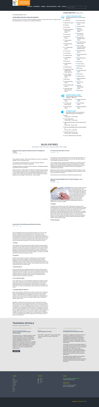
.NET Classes (67, 20)
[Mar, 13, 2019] (15, 225)
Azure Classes (67, 34)
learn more (16, 351)
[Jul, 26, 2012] (52, 152)
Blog (13, 386)
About (59, 6)
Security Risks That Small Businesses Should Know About (27, 224)
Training (43, 6)
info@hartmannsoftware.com (72, 378)
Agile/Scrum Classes (68, 22)
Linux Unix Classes (81, 20)
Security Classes (80, 63)
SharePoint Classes (81, 65)
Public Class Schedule (52, 6)
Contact (64, 6)
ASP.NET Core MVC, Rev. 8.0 (70, 132)
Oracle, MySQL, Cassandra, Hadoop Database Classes (81, 47)
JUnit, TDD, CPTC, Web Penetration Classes (68, 90)
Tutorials (14, 385)
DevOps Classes (68, 67)
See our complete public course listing (72, 135)
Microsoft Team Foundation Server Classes (81, 39)
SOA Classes (80, 68)
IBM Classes (67, 79)
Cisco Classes (67, 50)
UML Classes (80, 73)
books (18, 14)
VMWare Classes (81, 76)
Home (14, 14)
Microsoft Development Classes (80, 30)
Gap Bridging (36, 6)
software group (78, 401)
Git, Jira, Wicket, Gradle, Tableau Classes (68, 76)
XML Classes (80, 90)
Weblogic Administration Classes (80, 87)
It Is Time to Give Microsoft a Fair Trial (59, 150)
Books (14, 391)
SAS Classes (79, 61)
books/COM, (23, 14)
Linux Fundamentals (68, 118)
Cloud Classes (67, 53)
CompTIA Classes (68, 55)
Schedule (14, 382)
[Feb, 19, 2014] (52, 182)
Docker (66, 115)
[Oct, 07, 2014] (15, 153)
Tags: (20, 153)
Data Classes (67, 61)
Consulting (29, 6)
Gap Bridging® (15, 381)
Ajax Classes (67, 27)
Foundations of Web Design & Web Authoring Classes (68, 71)
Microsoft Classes (81, 26)
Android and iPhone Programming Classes (68, 31)
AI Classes (66, 25)
